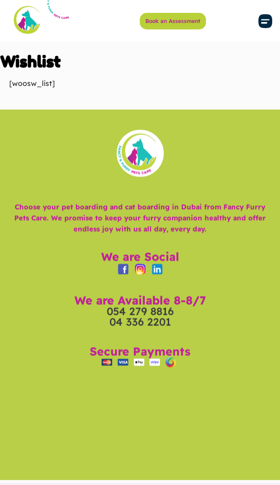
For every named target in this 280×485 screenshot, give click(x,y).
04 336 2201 (140, 337)
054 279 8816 (140, 326)
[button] (266, 21)
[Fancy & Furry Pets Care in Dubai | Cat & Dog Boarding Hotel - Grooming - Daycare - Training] (140, 434)
